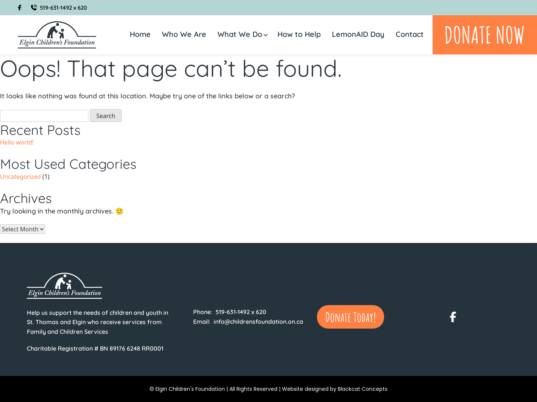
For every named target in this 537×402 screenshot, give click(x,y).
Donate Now (484, 34)
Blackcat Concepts (362, 389)
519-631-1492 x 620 (59, 7)
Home (140, 34)
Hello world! (17, 142)
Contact (410, 34)
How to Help (299, 34)
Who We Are (184, 34)
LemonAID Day (358, 34)
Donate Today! (350, 317)
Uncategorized (20, 176)
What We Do (239, 34)
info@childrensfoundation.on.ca (258, 321)
